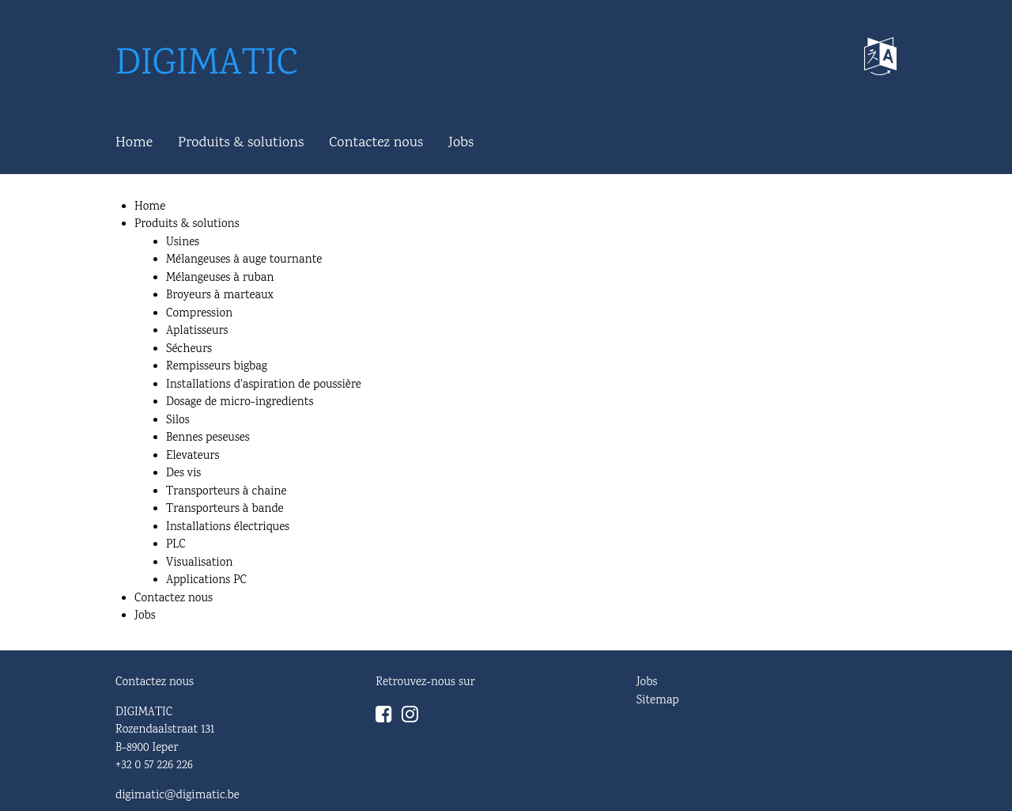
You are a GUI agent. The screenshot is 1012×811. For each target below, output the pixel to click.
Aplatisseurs (197, 331)
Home (134, 143)
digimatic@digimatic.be (177, 796)
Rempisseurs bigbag (216, 367)
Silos (178, 421)
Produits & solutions (241, 143)
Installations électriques (227, 527)
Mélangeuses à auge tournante (244, 260)
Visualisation (199, 563)
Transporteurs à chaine (226, 492)
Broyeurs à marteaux (220, 296)
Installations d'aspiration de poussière (263, 385)
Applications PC (206, 580)
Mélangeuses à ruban (220, 278)
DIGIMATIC (206, 65)
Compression (199, 314)
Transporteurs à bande (225, 509)
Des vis (183, 474)
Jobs (461, 143)
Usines (182, 243)
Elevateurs (192, 456)
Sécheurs (189, 349)
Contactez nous (376, 143)
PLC (176, 545)
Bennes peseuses (208, 438)
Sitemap (657, 701)
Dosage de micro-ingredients (239, 402)
